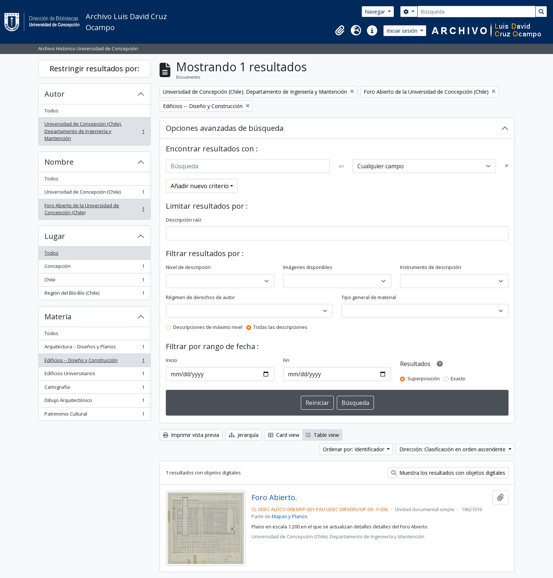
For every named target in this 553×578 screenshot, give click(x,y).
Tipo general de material (369, 297)
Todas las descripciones (280, 327)
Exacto (458, 378)
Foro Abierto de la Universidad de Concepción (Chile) (94, 209)
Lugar (54, 236)
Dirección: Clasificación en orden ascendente (453, 449)
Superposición (423, 378)
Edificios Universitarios (94, 375)
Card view (283, 434)
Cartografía (94, 389)
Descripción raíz (183, 219)
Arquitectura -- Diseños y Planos (94, 348)
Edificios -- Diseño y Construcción (94, 362)
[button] (340, 30)
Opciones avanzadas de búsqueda (224, 128)
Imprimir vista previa (191, 434)
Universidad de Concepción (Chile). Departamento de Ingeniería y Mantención (94, 131)
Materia (57, 317)
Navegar (375, 11)
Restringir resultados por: (94, 68)
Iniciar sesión (402, 30)
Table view (322, 434)
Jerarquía (243, 434)
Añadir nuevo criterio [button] (200, 186)
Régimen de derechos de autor (200, 297)
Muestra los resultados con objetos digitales (448, 472)
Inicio (171, 360)
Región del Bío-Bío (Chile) (94, 294)
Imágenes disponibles (307, 267)
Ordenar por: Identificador (354, 449)
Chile (94, 281)
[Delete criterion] (507, 166)
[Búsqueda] (476, 11)
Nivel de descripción (188, 267)
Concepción (94, 268)
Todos (51, 110)
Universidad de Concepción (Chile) (94, 193)
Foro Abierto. (274, 497)
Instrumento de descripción (430, 267)
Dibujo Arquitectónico (94, 402)
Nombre (59, 162)
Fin (286, 360)
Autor (54, 94)
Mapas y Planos (289, 516)
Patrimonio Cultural (94, 415)
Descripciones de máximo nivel (207, 327)
